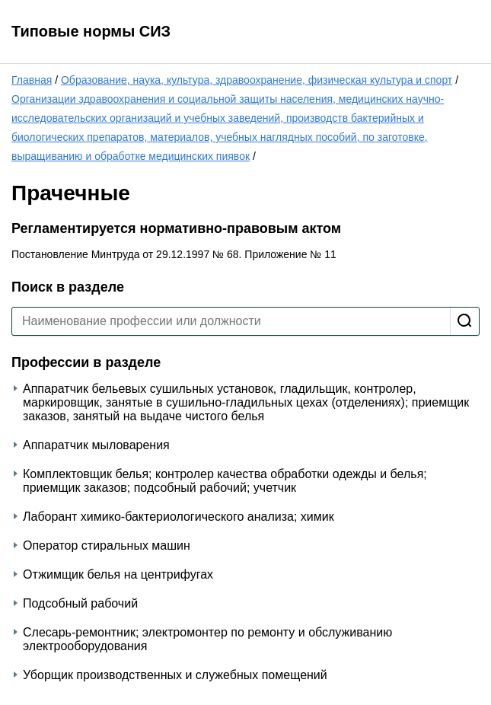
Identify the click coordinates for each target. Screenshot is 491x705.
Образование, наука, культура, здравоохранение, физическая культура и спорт (256, 80)
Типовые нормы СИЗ (91, 31)
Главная (31, 80)
